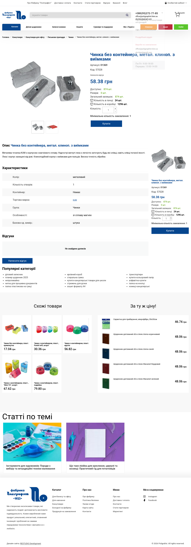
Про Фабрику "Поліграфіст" (39, 3)
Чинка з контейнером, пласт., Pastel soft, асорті (46, 344)
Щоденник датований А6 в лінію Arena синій (133, 349)
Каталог (14, 27)
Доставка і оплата (62, 3)
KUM (75, 199)
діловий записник (14, 274)
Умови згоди (88, 504)
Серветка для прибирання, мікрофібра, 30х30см (135, 319)
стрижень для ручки (77, 283)
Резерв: (94, 93)
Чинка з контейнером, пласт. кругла (76, 344)
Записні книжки (59, 27)
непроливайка (12, 280)
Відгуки (106, 3)
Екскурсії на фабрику (61, 507)
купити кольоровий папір (141, 277)
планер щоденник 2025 (16, 277)
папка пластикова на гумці (18, 286)
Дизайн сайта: (24, 543)
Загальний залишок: (101, 96)
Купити (110, 123)
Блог (125, 3)
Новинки (148, 27)
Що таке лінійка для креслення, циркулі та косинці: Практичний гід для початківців (93, 467)
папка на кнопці (137, 283)
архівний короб (74, 274)
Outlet (181, 27)
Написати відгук (97, 75)
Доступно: (96, 89)
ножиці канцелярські (139, 286)
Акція (165, 27)
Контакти (78, 3)
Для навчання (58, 500)
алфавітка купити (137, 280)
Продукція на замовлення (64, 511)
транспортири (136, 274)
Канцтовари (57, 504)
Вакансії (116, 3)
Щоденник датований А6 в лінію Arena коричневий (136, 334)
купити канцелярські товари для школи (86, 280)
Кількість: (95, 108)
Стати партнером (93, 3)
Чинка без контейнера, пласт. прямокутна (16, 344)
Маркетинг (118, 511)
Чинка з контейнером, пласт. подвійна (46, 384)
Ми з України (128, 27)
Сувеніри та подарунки (103, 27)
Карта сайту (88, 507)
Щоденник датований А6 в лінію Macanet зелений (136, 379)
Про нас (116, 496)
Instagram (152, 496)
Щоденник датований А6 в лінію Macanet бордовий (136, 364)
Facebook (152, 500)
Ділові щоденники (33, 27)
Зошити (79, 27)
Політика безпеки (91, 500)
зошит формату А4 (76, 286)
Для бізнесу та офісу (61, 496)
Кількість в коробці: (105, 104)
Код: (92, 69)
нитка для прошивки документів (21, 283)
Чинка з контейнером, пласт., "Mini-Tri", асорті (16, 384)
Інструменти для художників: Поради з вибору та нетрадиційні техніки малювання (30, 467)
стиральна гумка (75, 277)
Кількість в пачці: (103, 100)
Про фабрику (88, 496)
